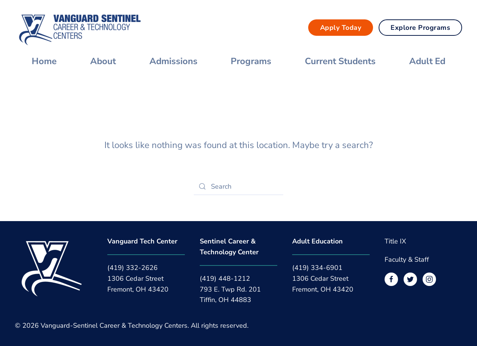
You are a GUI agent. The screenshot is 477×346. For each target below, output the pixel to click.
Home (44, 61)
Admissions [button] (173, 61)
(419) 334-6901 (317, 267)
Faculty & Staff (407, 259)
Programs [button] (251, 61)
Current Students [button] (340, 61)
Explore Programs (420, 27)
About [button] (103, 61)
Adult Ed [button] (427, 61)
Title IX (395, 241)
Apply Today (340, 27)
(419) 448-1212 (225, 278)
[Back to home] (80, 27)
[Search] (238, 186)
